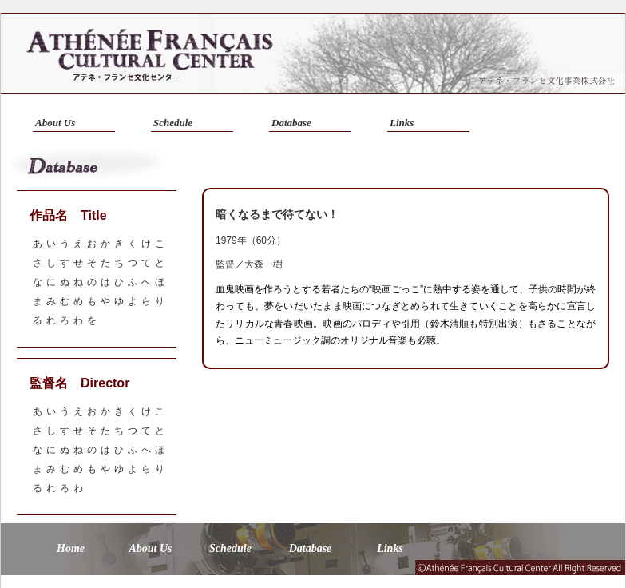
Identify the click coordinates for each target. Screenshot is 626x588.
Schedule (172, 123)
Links (402, 123)
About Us (55, 123)
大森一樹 (263, 264)
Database (291, 123)
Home (71, 548)
